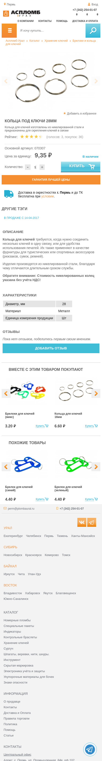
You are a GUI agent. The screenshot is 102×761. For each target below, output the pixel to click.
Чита (21, 574)
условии (47, 196)
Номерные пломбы (17, 620)
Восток (10, 585)
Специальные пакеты (19, 626)
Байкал (10, 566)
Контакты (44, 21)
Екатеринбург (13, 536)
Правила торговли (16, 718)
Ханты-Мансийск (83, 536)
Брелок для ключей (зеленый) (68, 488)
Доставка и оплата (85, 21)
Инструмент (12, 660)
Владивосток (13, 593)
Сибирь (10, 547)
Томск (66, 555)
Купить (82, 167)
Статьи (8, 735)
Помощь (61, 21)
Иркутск (9, 574)
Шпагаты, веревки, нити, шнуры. (26, 654)
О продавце (12, 701)
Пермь (49, 536)
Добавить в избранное (81, 113)
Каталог (34, 40)
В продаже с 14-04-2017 (21, 218)
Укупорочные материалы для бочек (29, 677)
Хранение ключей (56, 40)
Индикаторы (12, 631)
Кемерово (52, 555)
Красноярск (33, 555)
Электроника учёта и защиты (24, 671)
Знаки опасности (15, 682)
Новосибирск (13, 555)
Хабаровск (32, 593)
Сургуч (8, 648)
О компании (25, 21)
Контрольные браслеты (20, 637)
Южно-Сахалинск (16, 599)
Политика (10, 724)
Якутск (48, 593)
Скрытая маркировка (18, 665)
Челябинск (33, 536)
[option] (33, 81)
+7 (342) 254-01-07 (85, 10)
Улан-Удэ (34, 574)
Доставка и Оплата (17, 713)
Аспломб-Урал (15, 40)
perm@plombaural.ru (21, 508)
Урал (8, 528)
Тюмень (62, 536)
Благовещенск (66, 593)
